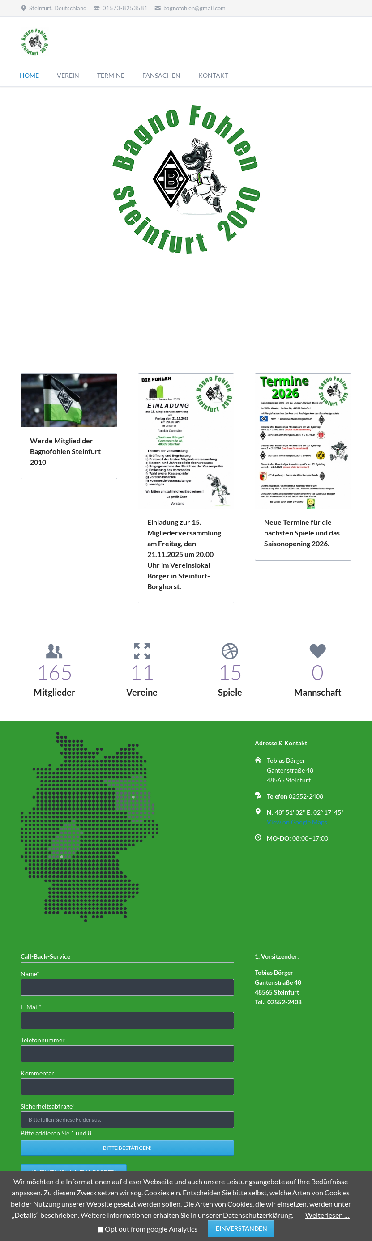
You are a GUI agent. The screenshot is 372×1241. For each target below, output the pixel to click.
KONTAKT (213, 75)
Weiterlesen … (327, 1215)
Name (35, 973)
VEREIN (68, 75)
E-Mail (35, 1006)
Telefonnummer (43, 1040)
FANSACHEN (161, 75)
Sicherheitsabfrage (48, 1105)
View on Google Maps (297, 822)
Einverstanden (241, 1228)
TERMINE (110, 75)
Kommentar (37, 1073)
